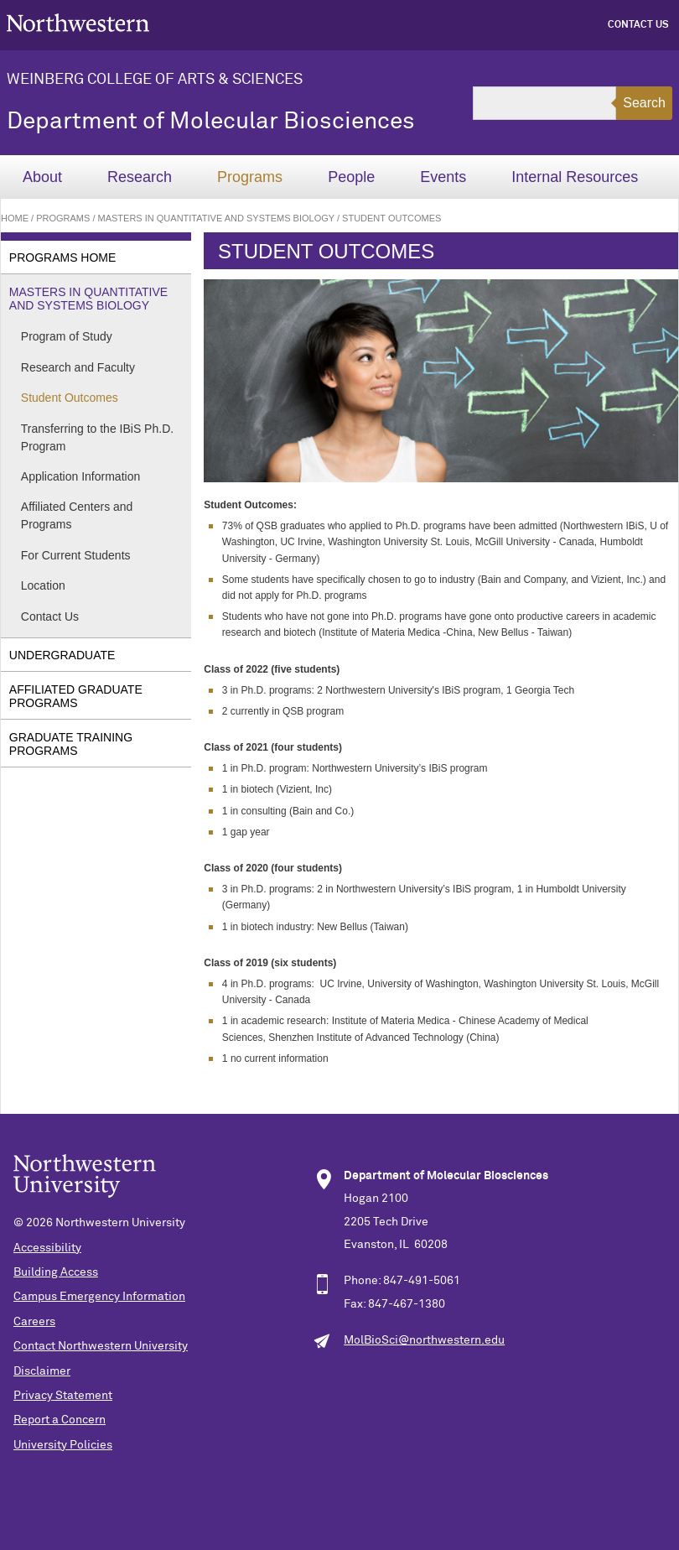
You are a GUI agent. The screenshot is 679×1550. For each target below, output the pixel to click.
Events (443, 177)
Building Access (55, 1272)
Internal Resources (574, 177)
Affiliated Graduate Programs (76, 696)
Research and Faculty (78, 367)
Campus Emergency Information (99, 1297)
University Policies (62, 1445)
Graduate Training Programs (70, 744)
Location (43, 585)
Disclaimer (41, 1371)
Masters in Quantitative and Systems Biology (216, 218)
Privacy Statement (62, 1396)
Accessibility (47, 1248)
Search (644, 103)
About (42, 177)
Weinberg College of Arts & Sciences (155, 79)
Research (139, 177)
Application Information (80, 476)
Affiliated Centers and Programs (77, 515)
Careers (34, 1322)
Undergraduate (62, 655)
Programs (249, 177)
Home (15, 218)
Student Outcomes (69, 397)
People (351, 177)
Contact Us (638, 25)
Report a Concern (59, 1420)
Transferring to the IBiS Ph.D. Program (97, 437)
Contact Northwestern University (100, 1346)
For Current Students (76, 555)
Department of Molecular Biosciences (211, 121)
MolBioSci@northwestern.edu (424, 1340)
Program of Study (66, 336)
